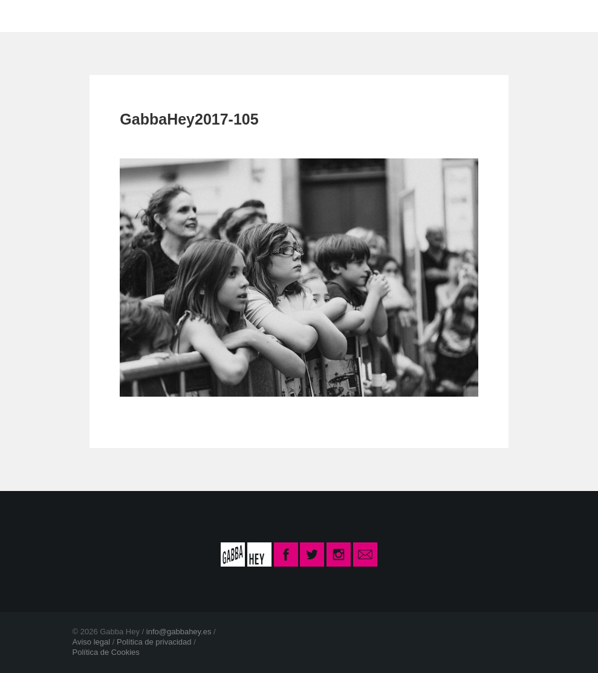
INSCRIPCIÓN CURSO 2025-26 (418, 15)
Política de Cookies (106, 652)
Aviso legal (92, 641)
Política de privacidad (154, 641)
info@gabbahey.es (179, 631)
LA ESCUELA (187, 15)
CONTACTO (277, 15)
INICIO (110, 15)
